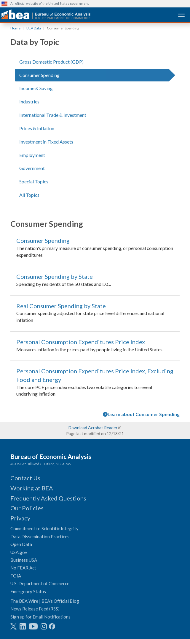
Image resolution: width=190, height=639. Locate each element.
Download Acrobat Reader (92, 427)
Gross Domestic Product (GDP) (51, 61)
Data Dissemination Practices (39, 536)
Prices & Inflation (36, 128)
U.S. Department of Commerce (39, 583)
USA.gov (18, 552)
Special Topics (33, 181)
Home (15, 28)
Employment (32, 155)
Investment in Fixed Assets (46, 141)
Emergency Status (28, 591)
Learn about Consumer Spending (141, 414)
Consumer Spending (39, 75)
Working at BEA (31, 488)
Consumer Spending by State (54, 276)
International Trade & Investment (52, 115)
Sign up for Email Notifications (40, 616)
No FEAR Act (23, 567)
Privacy (20, 518)
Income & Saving (36, 88)
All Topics (29, 195)
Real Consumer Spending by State (61, 305)
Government (32, 168)
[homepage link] (45, 14)
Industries (29, 101)
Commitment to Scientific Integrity (44, 528)
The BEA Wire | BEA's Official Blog (44, 601)
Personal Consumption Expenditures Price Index (80, 341)
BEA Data (33, 28)
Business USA (23, 560)
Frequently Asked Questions (48, 498)
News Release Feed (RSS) (35, 608)
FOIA (15, 575)
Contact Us (25, 477)
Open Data (21, 544)
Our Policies (27, 507)
